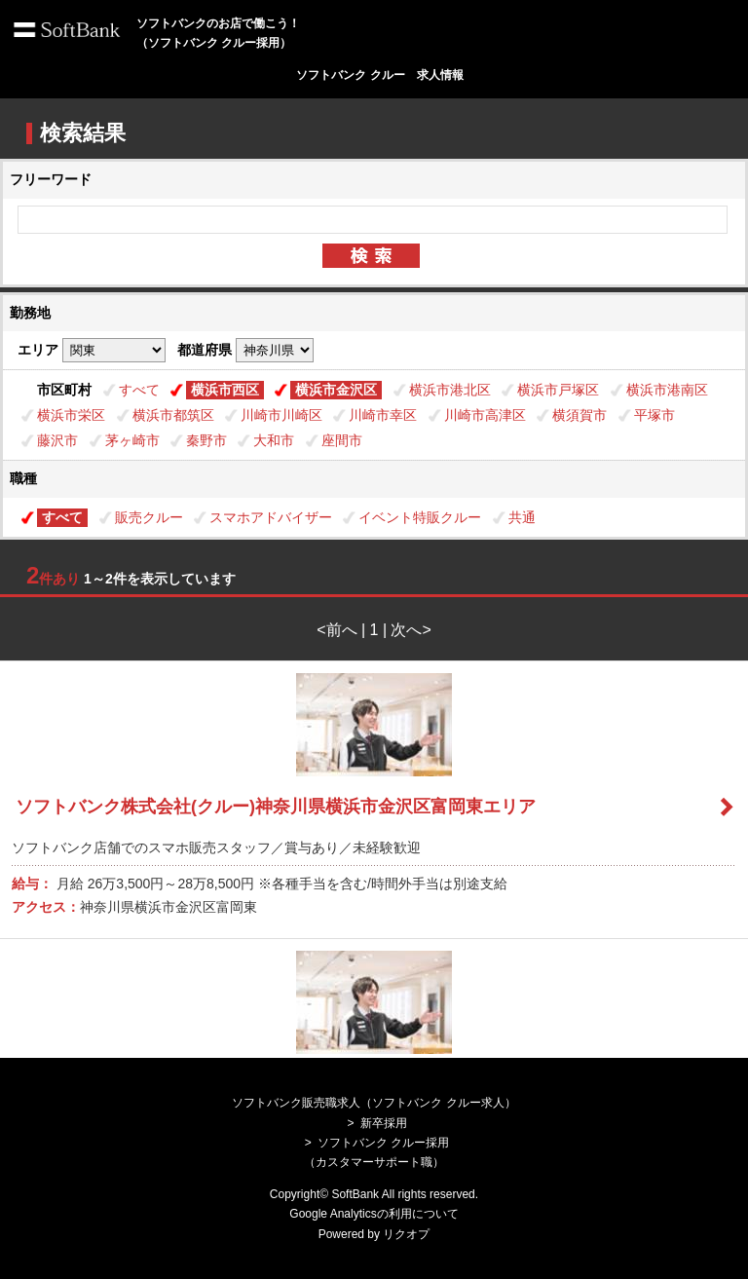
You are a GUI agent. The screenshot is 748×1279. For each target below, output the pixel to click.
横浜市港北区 (450, 389)
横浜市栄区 (71, 415)
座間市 (341, 440)
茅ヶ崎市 (132, 440)
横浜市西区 (225, 389)
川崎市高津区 (485, 415)
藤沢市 (57, 440)
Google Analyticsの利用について (373, 1214)
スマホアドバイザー (270, 517)
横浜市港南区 (667, 389)
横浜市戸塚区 (558, 389)
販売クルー (149, 517)
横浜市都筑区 (173, 415)
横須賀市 (579, 415)
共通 (522, 517)
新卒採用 (383, 1123)
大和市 (273, 440)
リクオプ (406, 1234)
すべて (139, 389)
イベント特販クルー (419, 517)
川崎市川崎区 (281, 415)
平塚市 (654, 415)
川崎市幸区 (383, 415)
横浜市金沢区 (336, 389)
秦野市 (206, 440)
